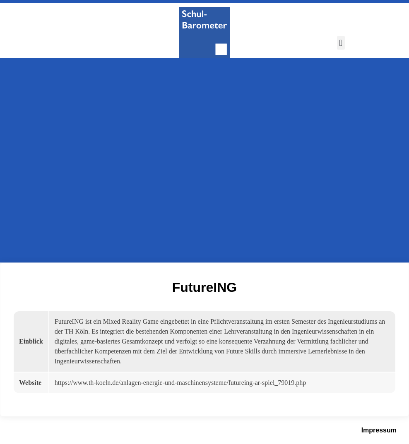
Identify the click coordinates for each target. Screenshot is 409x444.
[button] (341, 43)
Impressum (379, 430)
